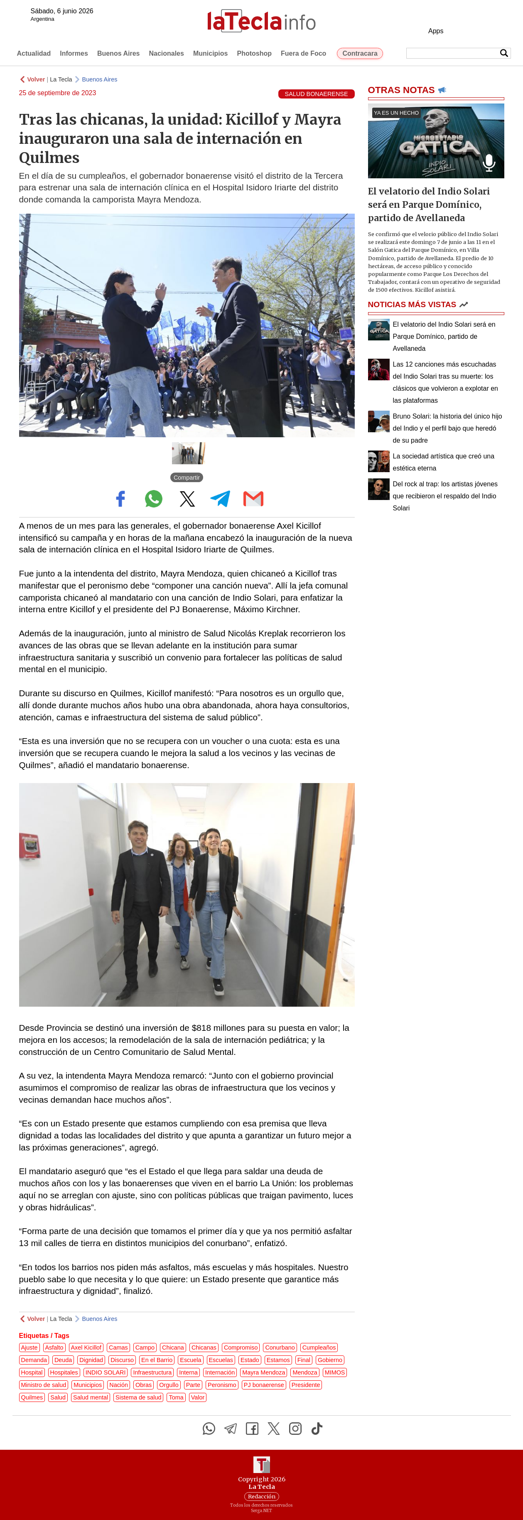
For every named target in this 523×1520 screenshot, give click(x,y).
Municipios (210, 53)
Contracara (359, 53)
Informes (74, 53)
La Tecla (61, 79)
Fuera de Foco (303, 53)
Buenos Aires (118, 53)
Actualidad (34, 53)
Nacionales (166, 53)
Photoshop (254, 53)
